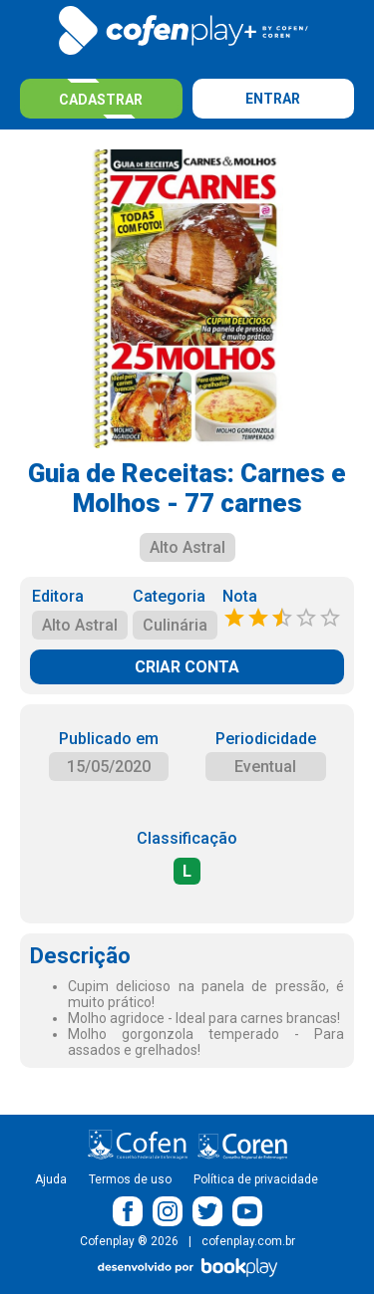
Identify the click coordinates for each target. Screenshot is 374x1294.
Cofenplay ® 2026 (129, 1241)
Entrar (272, 99)
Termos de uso (130, 1179)
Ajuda (51, 1179)
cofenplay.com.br (248, 1241)
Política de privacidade (255, 1179)
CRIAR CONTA (187, 666)
